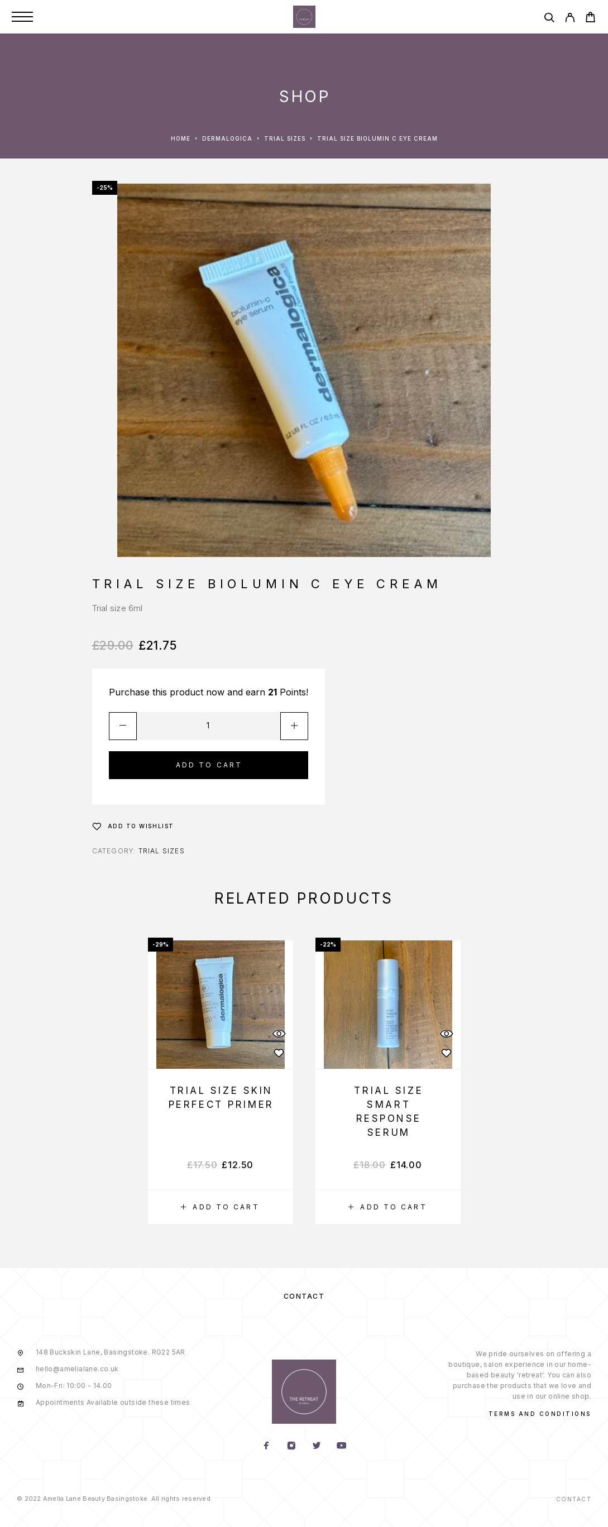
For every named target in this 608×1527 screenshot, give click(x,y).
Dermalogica (227, 138)
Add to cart (209, 765)
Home (180, 138)
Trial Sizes (284, 138)
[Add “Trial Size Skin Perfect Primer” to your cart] (220, 1207)
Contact (304, 1296)
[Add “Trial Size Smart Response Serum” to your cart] (388, 1207)
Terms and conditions (540, 1413)
